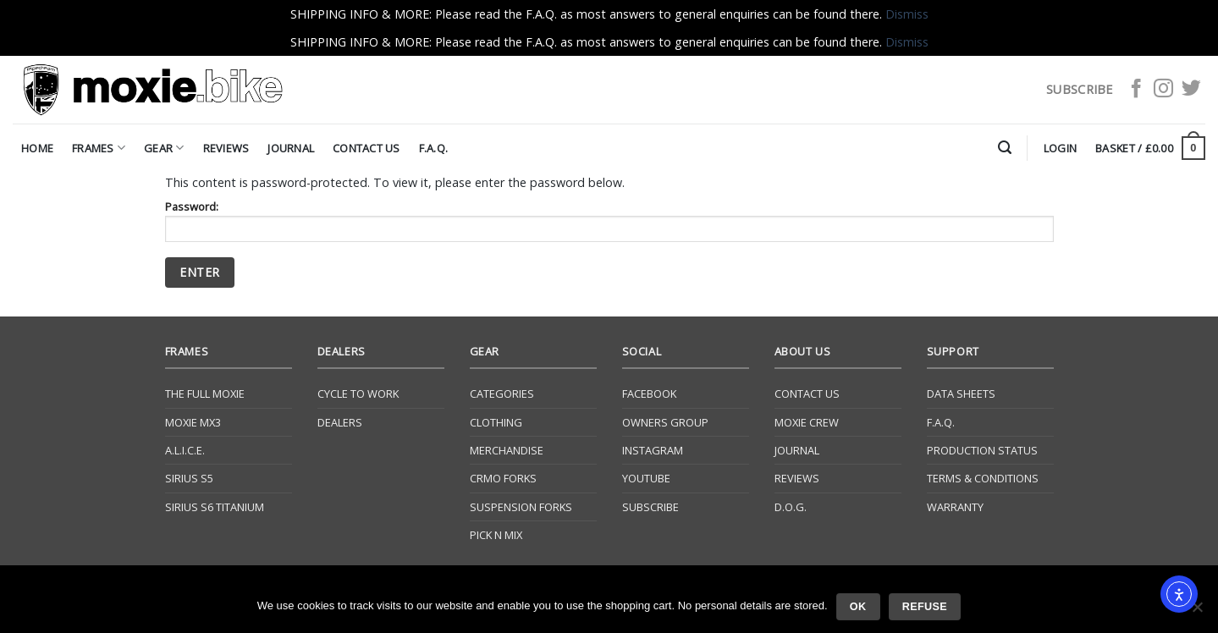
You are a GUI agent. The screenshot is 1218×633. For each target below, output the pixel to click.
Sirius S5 (189, 478)
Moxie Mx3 (193, 422)
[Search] (1004, 147)
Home (37, 148)
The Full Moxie (205, 393)
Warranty (955, 507)
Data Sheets (961, 393)
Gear (164, 148)
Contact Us (366, 148)
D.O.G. (790, 507)
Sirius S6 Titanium (214, 507)
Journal (290, 148)
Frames (98, 148)
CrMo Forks (503, 478)
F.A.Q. (434, 148)
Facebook (649, 393)
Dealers (339, 422)
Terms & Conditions (983, 478)
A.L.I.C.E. (185, 450)
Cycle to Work (358, 393)
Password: (609, 220)
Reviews (226, 148)
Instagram (652, 450)
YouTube (646, 478)
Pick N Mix (496, 534)
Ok (858, 607)
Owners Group (665, 422)
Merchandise (506, 450)
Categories (502, 393)
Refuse (924, 607)
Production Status (982, 450)
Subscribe (650, 507)
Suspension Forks (521, 507)
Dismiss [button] (907, 14)
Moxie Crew (806, 422)
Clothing (496, 422)
